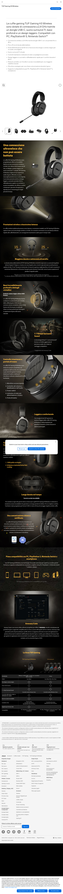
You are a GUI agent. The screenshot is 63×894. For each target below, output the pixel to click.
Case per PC (5, 870)
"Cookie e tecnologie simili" (11, 887)
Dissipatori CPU (20, 811)
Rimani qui (22, 449)
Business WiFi (19, 831)
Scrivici (33, 829)
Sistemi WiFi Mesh (20, 834)
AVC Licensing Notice (37, 811)
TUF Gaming (25, 806)
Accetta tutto (55, 891)
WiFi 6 (17, 826)
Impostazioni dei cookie (25, 891)
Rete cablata (19, 836)
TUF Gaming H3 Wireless (10, 6)
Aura (33, 821)
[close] (55, 442)
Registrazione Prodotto (37, 831)
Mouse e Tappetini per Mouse (21, 847)
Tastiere (18, 844)
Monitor (4, 841)
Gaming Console (6, 834)
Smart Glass (4, 844)
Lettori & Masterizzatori (22, 816)
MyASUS (34, 836)
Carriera (48, 814)
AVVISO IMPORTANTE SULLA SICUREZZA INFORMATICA (52, 824)
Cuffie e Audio (19, 850)
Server (17, 839)
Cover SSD (19, 819)
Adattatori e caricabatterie (22, 862)
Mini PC (3, 854)
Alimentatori (19, 814)
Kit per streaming (20, 855)
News (47, 816)
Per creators (5, 819)
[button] (2, 2)
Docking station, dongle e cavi (22, 866)
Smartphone (5, 831)
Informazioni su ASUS (51, 811)
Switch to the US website (36, 449)
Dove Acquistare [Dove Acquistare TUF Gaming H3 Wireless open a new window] (55, 8)
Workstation (5, 856)
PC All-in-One (5, 846)
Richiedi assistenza (36, 826)
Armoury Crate (35, 819)
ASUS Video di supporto (37, 834)
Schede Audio (5, 867)
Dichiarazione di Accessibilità (50, 820)
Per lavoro (4, 816)
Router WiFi (19, 829)
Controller (18, 852)
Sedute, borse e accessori (22, 857)
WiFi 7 (17, 824)
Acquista (48, 830)
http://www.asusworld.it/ (21, 784)
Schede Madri (5, 863)
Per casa (4, 814)
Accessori (4, 826)
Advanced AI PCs (36, 816)
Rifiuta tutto (41, 891)
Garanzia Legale (35, 839)
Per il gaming (5, 824)
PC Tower (4, 849)
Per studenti (4, 821)
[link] (31, 2)
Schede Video (5, 865)
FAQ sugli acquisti (36, 841)
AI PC (33, 814)
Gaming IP (18, 869)
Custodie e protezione (21, 860)
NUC (3, 851)
